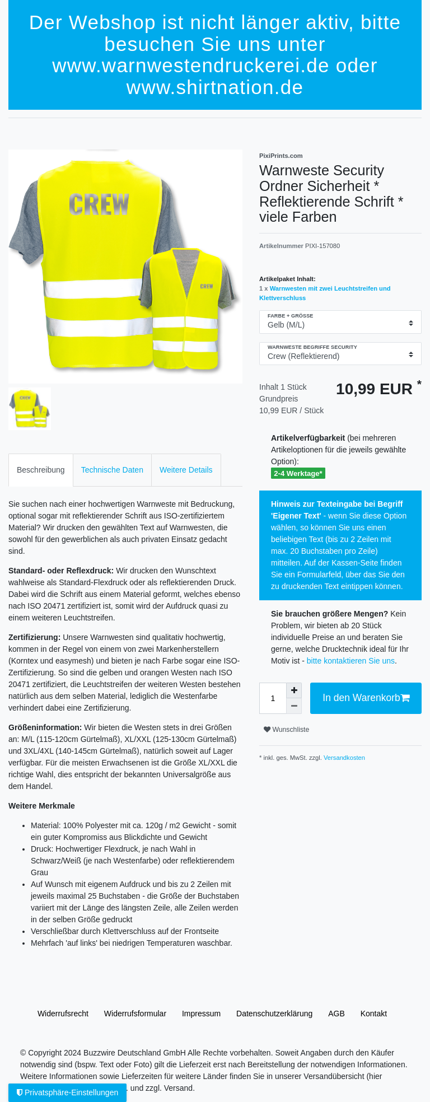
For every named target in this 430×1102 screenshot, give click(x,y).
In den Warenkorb (365, 698)
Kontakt (374, 1013)
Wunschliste (286, 730)
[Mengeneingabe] (272, 698)
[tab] (40, 470)
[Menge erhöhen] (294, 690)
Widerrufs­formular (135, 1013)
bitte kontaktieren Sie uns (351, 660)
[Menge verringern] (294, 706)
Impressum (201, 1013)
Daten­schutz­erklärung (274, 1013)
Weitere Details (186, 469)
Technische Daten (112, 469)
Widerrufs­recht (63, 1013)
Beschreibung (41, 469)
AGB (336, 1013)
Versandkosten (343, 757)
